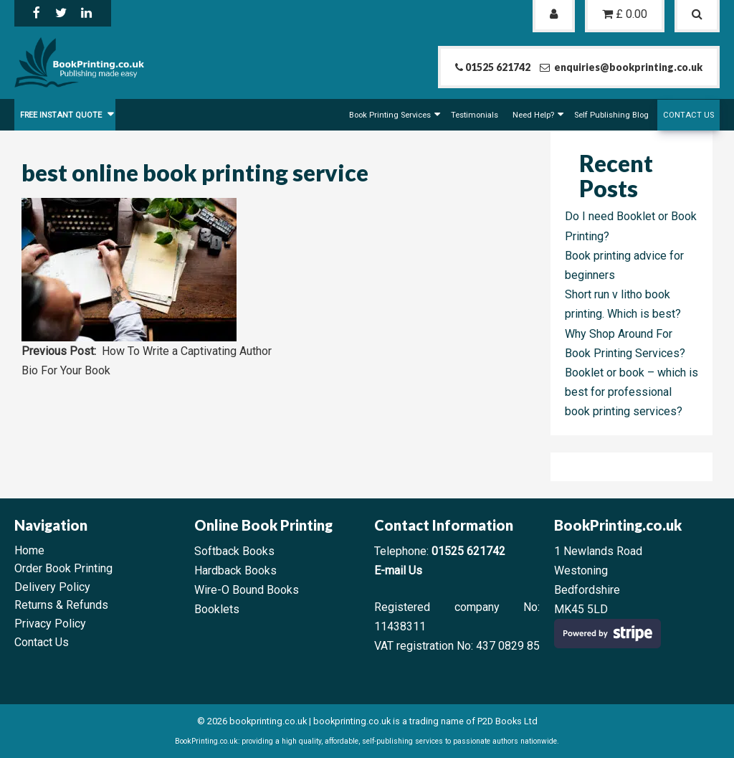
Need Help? (533, 115)
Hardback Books (235, 570)
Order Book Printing (63, 568)
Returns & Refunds (61, 605)
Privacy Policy (50, 623)
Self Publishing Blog (611, 115)
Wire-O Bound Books (246, 590)
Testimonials (474, 115)
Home (29, 550)
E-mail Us (398, 570)
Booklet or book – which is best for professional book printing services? (631, 392)
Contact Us (688, 115)
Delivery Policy (52, 587)
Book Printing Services (390, 115)
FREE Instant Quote (62, 115)
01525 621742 (468, 551)
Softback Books (234, 551)
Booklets (216, 609)
